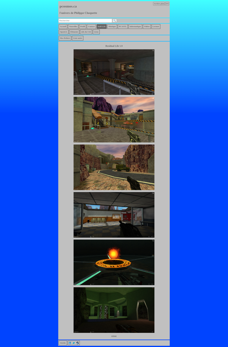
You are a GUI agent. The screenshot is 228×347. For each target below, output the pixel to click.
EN (167, 4)
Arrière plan (159, 4)
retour (114, 336)
